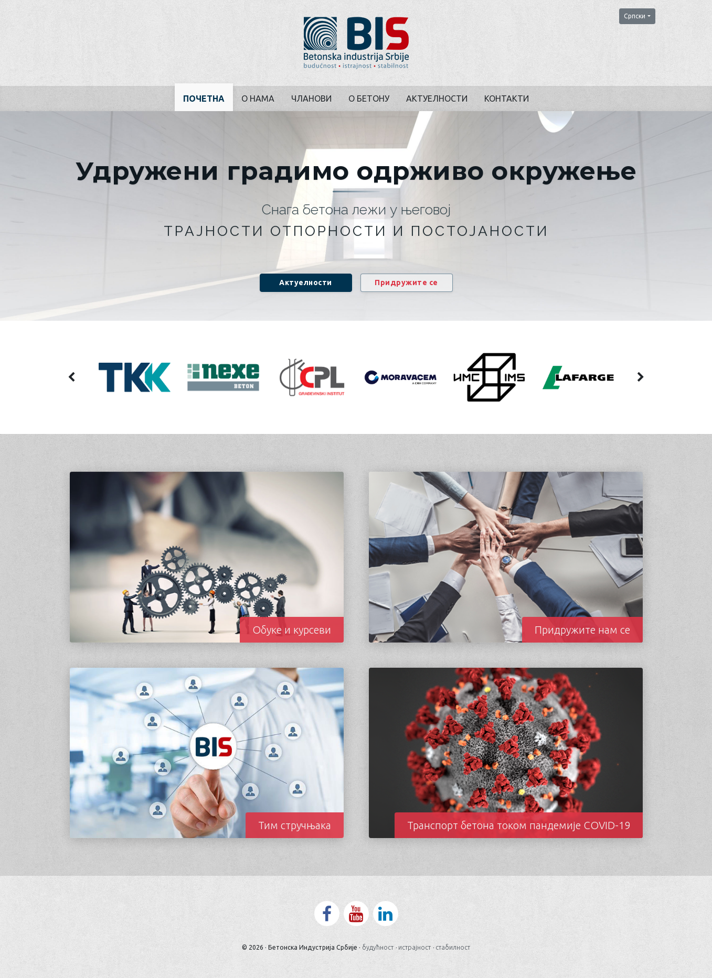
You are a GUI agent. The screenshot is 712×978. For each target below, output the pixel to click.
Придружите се (406, 282)
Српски (634, 16)
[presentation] (72, 377)
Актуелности (436, 98)
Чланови (311, 98)
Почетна (204, 98)
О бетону (368, 98)
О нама (257, 98)
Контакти (506, 98)
